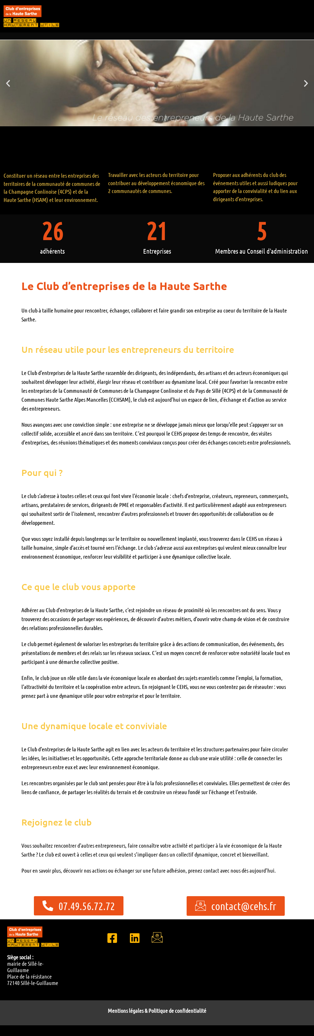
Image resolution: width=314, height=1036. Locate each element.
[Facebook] (112, 937)
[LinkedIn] (134, 937)
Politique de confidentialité (177, 1010)
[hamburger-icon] (306, 25)
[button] (8, 82)
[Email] (157, 937)
